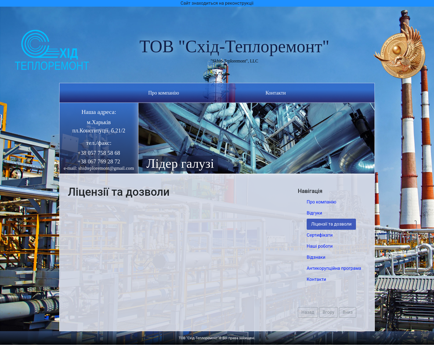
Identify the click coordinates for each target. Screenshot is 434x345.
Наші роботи (320, 246)
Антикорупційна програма (334, 268)
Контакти (275, 93)
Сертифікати (320, 235)
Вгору (328, 312)
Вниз (348, 312)
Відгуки (314, 213)
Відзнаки (316, 257)
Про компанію (163, 93)
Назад (307, 312)
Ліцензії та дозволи (331, 224)
